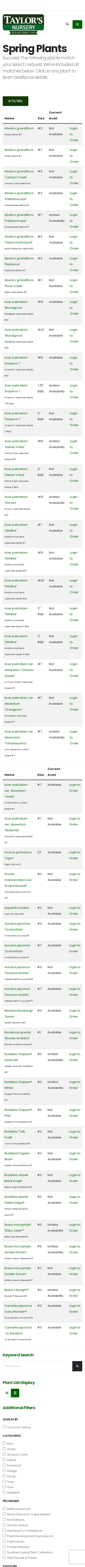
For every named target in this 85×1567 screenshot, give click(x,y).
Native (9, 1460)
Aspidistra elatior (17, 908)
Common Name (17, 1427)
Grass (9, 1449)
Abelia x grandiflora (19, 128)
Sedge (10, 1471)
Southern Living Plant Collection (28, 1552)
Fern (8, 1444)
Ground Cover (15, 1454)
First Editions (14, 1520)
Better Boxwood (16, 1509)
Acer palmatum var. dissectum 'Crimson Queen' (19, 670)
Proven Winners (16, 1547)
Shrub (9, 1476)
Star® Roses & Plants (20, 1558)
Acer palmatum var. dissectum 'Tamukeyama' (19, 737)
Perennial (12, 1465)
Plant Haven (13, 1541)
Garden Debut (15, 1525)
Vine (8, 1487)
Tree (8, 1482)
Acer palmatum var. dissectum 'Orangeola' (19, 704)
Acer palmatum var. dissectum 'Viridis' (16, 791)
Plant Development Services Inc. (28, 1536)
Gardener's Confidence (22, 1530)
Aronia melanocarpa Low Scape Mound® (18, 880)
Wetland (11, 1492)
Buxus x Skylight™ (17, 1290)
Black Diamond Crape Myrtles (27, 1514)
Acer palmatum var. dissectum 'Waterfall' (16, 824)
